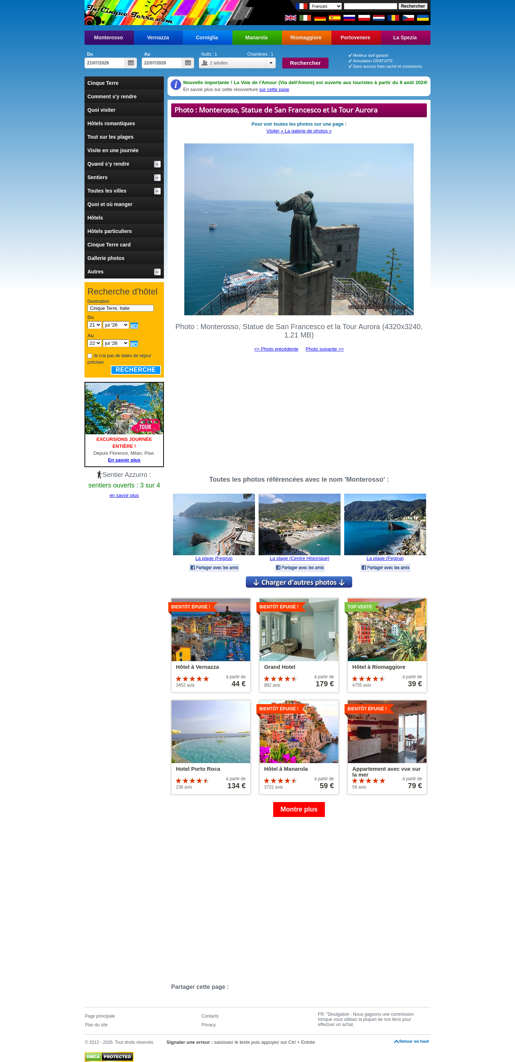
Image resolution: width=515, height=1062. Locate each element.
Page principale (100, 1016)
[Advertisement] (299, 411)
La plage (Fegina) (214, 558)
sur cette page (274, 89)
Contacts (210, 1016)
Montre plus (299, 809)
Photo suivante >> (325, 349)
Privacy (208, 1024)
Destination (98, 301)
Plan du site (96, 1024)
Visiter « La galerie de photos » (299, 131)
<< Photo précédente (276, 349)
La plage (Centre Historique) (299, 558)
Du (90, 54)
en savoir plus (124, 495)
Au (147, 54)
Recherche (136, 370)
